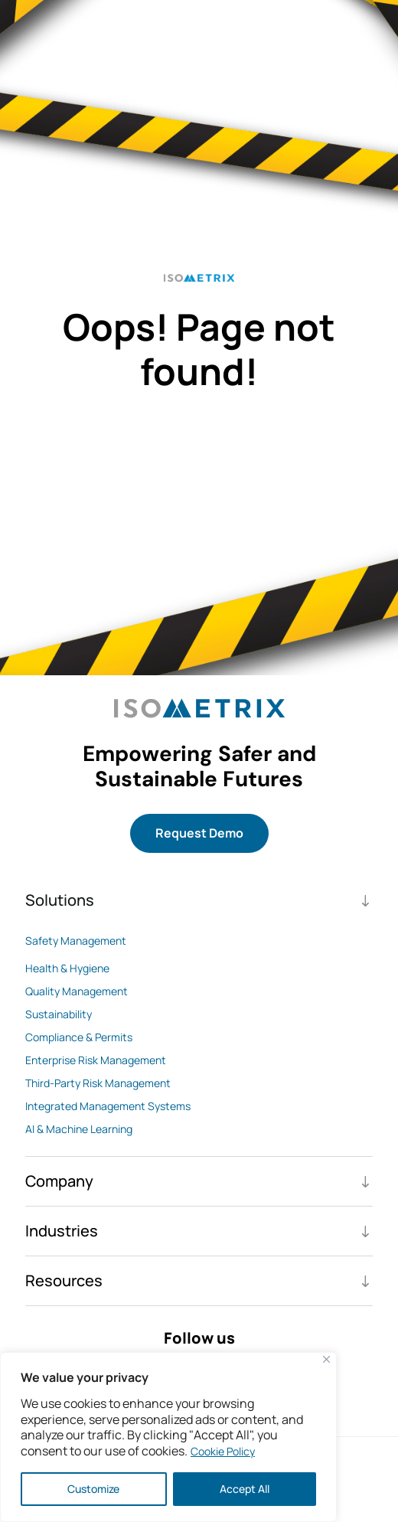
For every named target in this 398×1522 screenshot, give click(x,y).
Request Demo (199, 833)
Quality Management (76, 991)
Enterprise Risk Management (95, 1060)
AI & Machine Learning (78, 1129)
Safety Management (75, 940)
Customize (93, 1488)
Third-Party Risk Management (98, 1083)
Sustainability (58, 1014)
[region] (168, 1437)
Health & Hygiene (67, 968)
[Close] (326, 1359)
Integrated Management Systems (108, 1106)
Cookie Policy (223, 1451)
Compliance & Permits (78, 1037)
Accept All (244, 1488)
